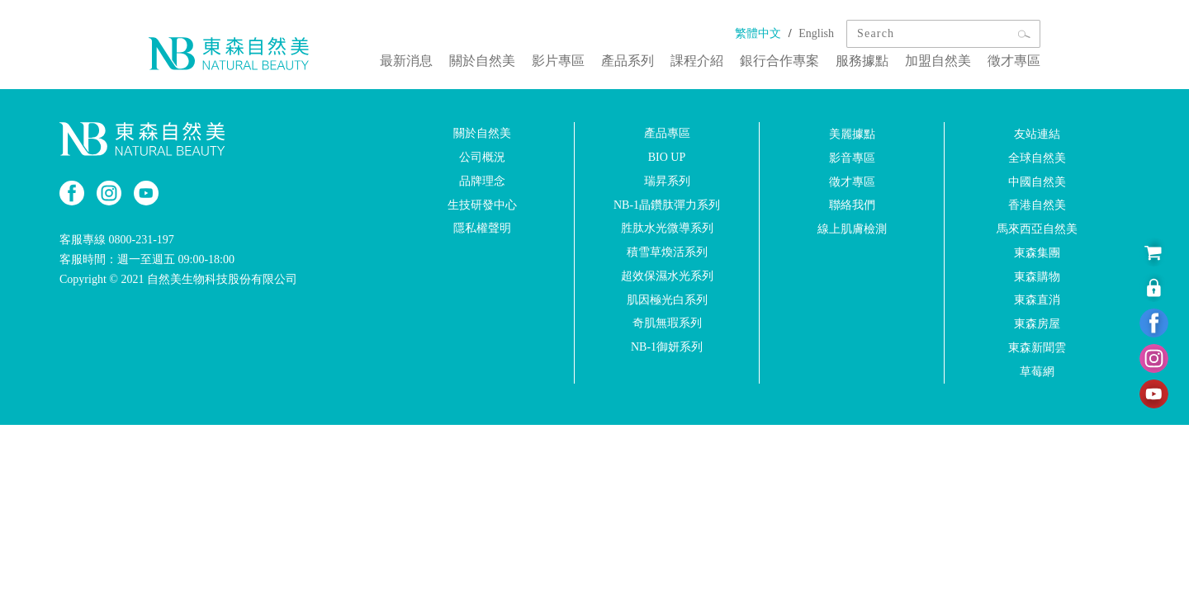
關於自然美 (482, 61)
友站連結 (1037, 134)
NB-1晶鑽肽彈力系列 (666, 204)
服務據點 (862, 61)
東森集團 (1037, 253)
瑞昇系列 (667, 181)
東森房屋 (1037, 324)
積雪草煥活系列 (667, 252)
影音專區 (852, 158)
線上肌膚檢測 (852, 229)
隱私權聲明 (482, 228)
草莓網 (1037, 371)
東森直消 (1037, 300)
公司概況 (482, 157)
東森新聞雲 (1037, 348)
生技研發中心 (482, 204)
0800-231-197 (141, 239)
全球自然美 (1037, 158)
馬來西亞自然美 (1037, 229)
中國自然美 (1037, 181)
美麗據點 (852, 134)
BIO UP (667, 157)
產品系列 (627, 61)
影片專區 (558, 61)
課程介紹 (696, 61)
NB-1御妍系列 (667, 347)
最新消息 (406, 61)
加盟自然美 (938, 61)
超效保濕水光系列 (667, 276)
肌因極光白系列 (667, 299)
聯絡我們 (852, 205)
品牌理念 (482, 181)
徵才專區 (1014, 61)
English (816, 33)
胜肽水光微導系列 (667, 228)
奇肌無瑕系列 (667, 323)
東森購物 (1037, 276)
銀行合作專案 (779, 61)
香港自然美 (1037, 205)
